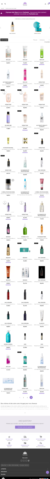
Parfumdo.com (33, 14)
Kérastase (4, 465)
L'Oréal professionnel (13, 465)
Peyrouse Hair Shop (12, 12)
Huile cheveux (12, 33)
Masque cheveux (24, 465)
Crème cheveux (37, 33)
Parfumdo (26, 12)
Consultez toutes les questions (25, 427)
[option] (25, 0)
